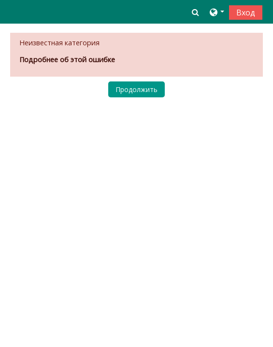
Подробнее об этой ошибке (67, 59)
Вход (245, 12)
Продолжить (136, 89)
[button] (195, 12)
